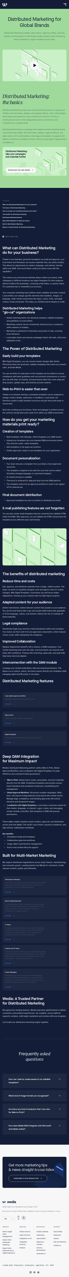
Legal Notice (40, 1265)
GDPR (52, 1265)
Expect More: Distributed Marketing (7, 1242)
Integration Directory (23, 1243)
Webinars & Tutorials (40, 1243)
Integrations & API (26, 1238)
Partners (22, 1248)
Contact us (57, 1245)
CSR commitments (60, 1242)
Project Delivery (25, 1232)
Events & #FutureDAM (41, 1249)
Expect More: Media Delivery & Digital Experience (9, 1250)
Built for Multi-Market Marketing (13, 224)
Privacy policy (18, 1265)
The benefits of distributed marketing (14, 214)
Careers (56, 1238)
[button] (9, 1219)
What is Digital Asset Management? (7, 1234)
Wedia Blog (40, 1235)
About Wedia (58, 1232)
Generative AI (41, 1254)
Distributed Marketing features (12, 217)
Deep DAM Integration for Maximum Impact (16, 221)
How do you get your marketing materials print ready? (20, 211)
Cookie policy (29, 1265)
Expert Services (25, 1235)
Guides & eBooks (42, 1232)
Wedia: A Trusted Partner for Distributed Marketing (19, 227)
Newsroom (57, 1235)
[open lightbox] (34, 65)
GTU (47, 1265)
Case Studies (41, 1238)
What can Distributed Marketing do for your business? (20, 205)
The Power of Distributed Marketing (14, 208)
